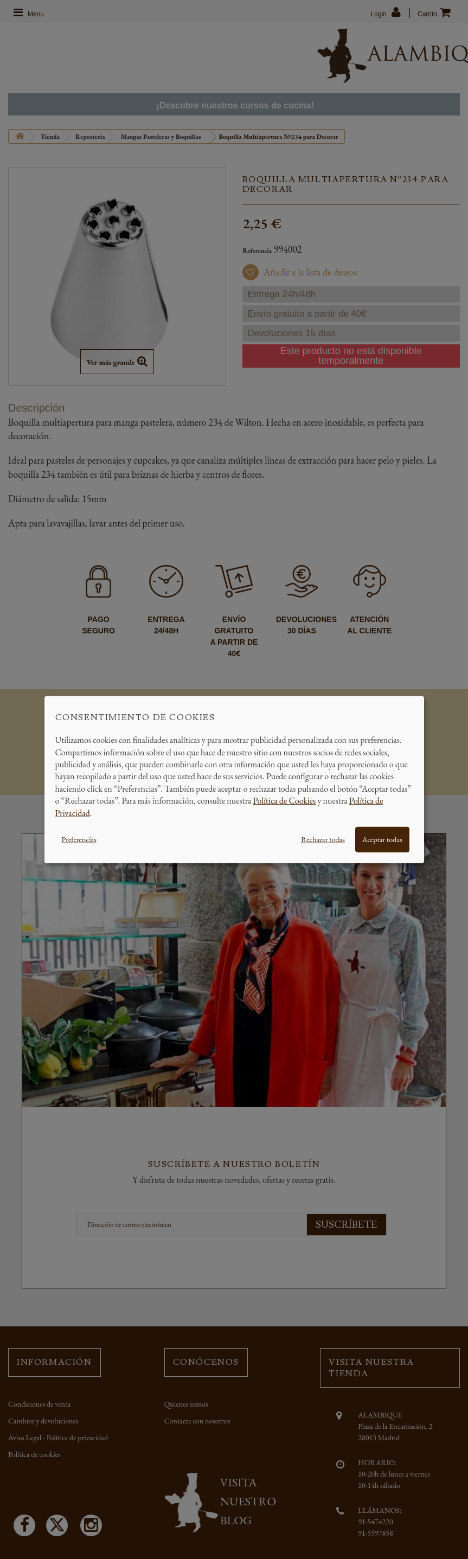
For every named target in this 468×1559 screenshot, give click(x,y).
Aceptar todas (382, 839)
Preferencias (79, 839)
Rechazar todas (322, 839)
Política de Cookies (284, 800)
